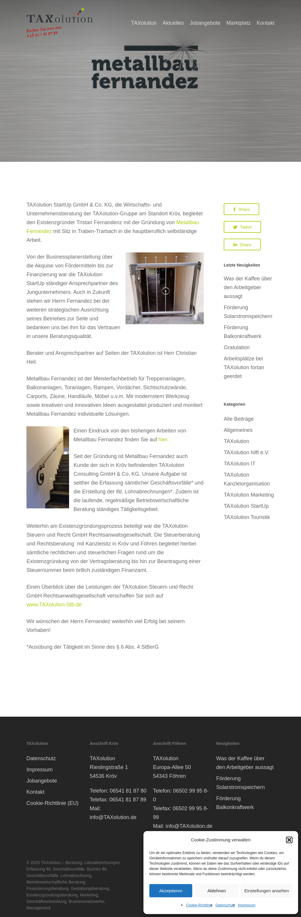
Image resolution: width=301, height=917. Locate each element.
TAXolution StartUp (246, 506)
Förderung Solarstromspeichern (248, 311)
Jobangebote (41, 781)
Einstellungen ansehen (266, 890)
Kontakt (35, 792)
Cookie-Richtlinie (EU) (52, 803)
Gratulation (237, 347)
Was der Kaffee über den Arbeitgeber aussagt (248, 287)
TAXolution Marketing (249, 495)
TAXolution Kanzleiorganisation (247, 479)
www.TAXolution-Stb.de (54, 605)
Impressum (246, 905)
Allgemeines (238, 430)
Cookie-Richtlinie (199, 905)
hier (162, 439)
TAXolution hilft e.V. (246, 452)
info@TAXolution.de (113, 817)
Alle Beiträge (239, 419)
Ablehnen (216, 890)
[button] (289, 840)
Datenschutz (225, 905)
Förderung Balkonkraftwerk (242, 331)
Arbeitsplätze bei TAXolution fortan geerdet (244, 367)
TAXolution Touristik (247, 517)
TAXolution (236, 441)
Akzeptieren (170, 890)
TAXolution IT (239, 464)
